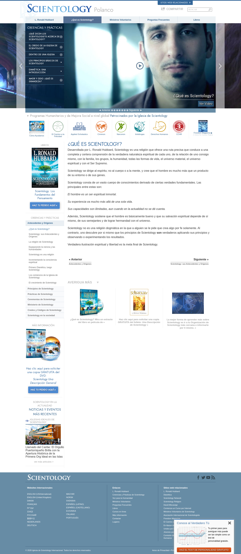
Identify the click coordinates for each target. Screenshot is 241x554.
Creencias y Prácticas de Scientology (128, 495)
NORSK (69, 497)
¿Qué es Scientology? (82, 20)
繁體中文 (31, 518)
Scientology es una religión (41, 254)
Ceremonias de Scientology (41, 299)
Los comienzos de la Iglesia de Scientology (43, 276)
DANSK (30, 501)
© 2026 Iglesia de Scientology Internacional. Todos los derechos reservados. (58, 550)
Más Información (119, 515)
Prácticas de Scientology (40, 294)
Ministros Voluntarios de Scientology (179, 512)
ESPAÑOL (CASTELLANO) (78, 507)
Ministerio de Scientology (40, 304)
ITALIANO (70, 514)
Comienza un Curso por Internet (177, 508)
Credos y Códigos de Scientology (44, 310)
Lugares (115, 522)
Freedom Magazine (203, 134)
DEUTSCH (31, 525)
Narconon (121, 127)
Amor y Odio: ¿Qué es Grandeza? (41, 80)
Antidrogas (140, 127)
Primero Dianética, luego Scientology (40, 268)
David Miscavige (170, 505)
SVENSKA (70, 501)
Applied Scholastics (79, 127)
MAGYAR (70, 494)
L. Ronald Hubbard (44, 20)
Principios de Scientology (41, 288)
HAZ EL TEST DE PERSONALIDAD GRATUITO (204, 550)
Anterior (106, 110)
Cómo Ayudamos (36, 136)
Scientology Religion (172, 502)
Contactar (116, 518)
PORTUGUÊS (72, 518)
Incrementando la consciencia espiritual (43, 261)
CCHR (179, 127)
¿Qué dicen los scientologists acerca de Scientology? (44, 36)
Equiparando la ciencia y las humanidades (42, 248)
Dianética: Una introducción (37, 71)
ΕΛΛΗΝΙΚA (71, 511)
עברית (30, 507)
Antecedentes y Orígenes (40, 223)
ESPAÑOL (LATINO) (75, 504)
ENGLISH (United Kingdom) (39, 497)
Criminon (101, 127)
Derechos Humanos (159, 127)
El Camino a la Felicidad (58, 128)
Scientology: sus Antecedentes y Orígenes (44, 235)
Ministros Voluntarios (120, 20)
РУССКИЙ (31, 515)
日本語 (30, 512)
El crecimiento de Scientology (42, 282)
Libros (196, 20)
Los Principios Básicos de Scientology (43, 62)
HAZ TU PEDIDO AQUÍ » (44, 205)
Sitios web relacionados (175, 2)
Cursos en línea (119, 512)
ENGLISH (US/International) (39, 494)
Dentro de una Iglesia (42, 54)
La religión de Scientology (41, 242)
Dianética (167, 495)
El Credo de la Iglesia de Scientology (43, 47)
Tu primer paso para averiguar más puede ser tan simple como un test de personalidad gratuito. (219, 534)
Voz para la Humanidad (122, 498)
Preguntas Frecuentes (158, 20)
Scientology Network (172, 498)
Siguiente (134, 110)
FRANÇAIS (32, 504)
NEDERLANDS (33, 522)
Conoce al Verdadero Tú (193, 523)
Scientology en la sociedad (41, 315)
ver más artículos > (43, 461)
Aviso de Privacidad (160, 550)
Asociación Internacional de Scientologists (181, 515)
